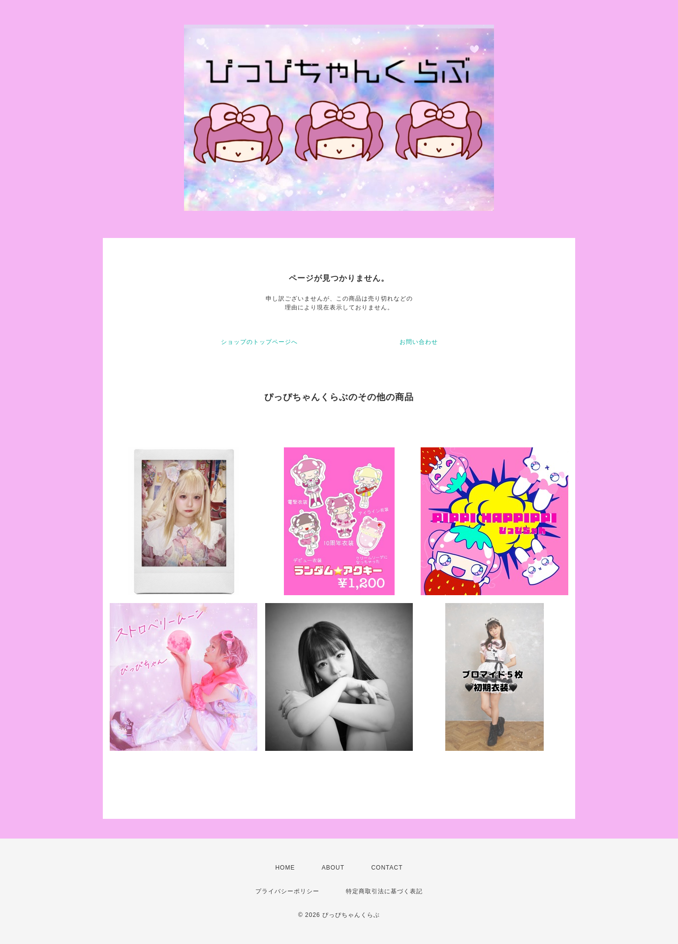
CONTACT (386, 867)
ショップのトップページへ (259, 341)
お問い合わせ (419, 341)
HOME (285, 867)
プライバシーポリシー (287, 891)
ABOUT (333, 867)
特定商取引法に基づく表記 (384, 891)
